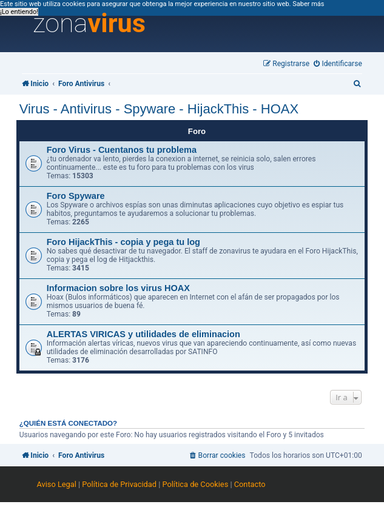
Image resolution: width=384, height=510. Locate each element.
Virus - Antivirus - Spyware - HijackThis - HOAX (158, 108)
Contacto (250, 484)
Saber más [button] (308, 4)
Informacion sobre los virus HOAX (118, 288)
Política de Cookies (195, 484)
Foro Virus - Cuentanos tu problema (122, 150)
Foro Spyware (76, 196)
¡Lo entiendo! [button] (19, 12)
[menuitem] (338, 64)
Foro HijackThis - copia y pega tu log (123, 242)
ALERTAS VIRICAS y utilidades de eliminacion (143, 334)
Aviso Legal (56, 484)
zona (89, 24)
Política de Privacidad (119, 484)
